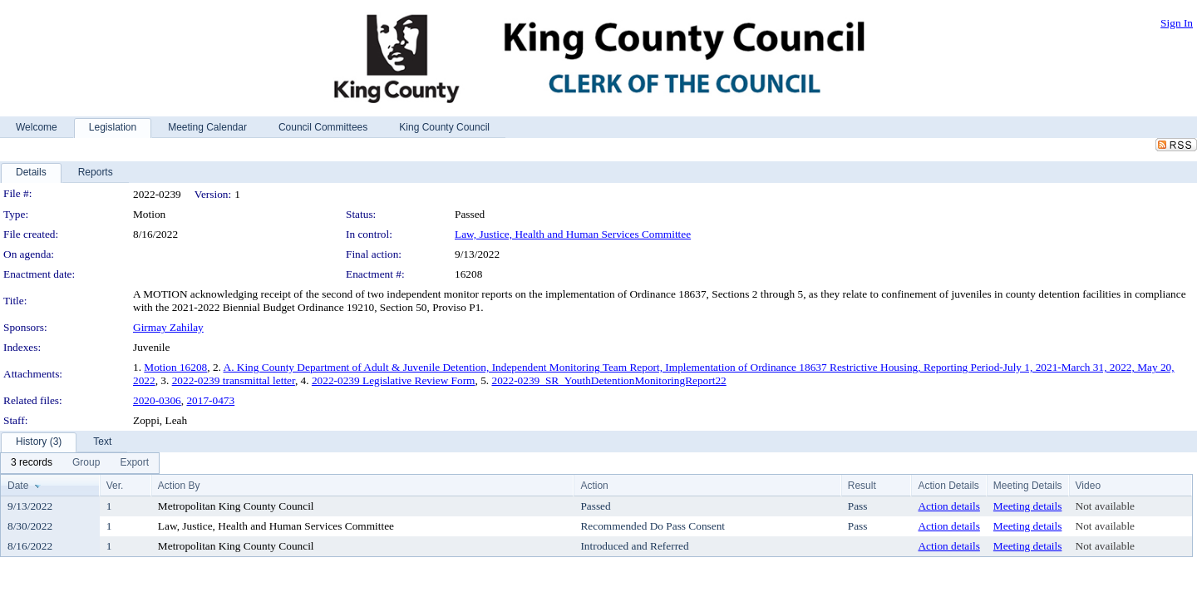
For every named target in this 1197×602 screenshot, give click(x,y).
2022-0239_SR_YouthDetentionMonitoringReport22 (608, 380)
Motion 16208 (175, 367)
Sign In (1176, 23)
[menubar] (80, 463)
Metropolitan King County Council (236, 506)
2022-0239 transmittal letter (233, 380)
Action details (948, 506)
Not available (1105, 506)
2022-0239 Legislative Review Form (393, 380)
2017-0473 (210, 400)
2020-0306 (157, 400)
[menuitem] (31, 463)
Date (17, 485)
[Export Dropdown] (134, 463)
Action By (179, 485)
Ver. (115, 485)
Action (594, 485)
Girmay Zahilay (168, 327)
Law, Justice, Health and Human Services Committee (573, 234)
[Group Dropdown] (86, 463)
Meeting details (1027, 506)
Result (862, 485)
